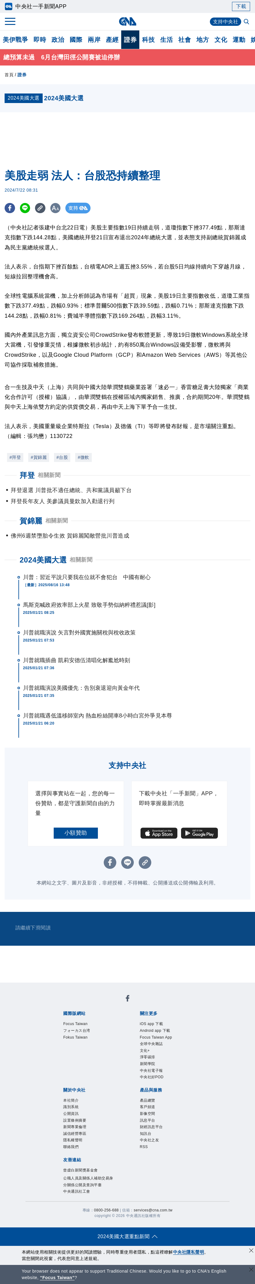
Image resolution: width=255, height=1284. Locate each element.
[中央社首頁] (127, 21)
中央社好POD (152, 1077)
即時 (39, 39)
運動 (239, 39)
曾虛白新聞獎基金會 (80, 1170)
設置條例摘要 (74, 1120)
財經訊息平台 (151, 1127)
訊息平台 (147, 1120)
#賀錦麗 (39, 457)
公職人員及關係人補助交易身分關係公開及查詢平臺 (88, 1181)
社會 (184, 39)
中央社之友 (149, 1140)
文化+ (145, 1050)
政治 (58, 39)
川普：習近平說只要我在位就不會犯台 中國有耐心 (87, 577)
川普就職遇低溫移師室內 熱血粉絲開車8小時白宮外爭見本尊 (97, 716)
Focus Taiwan (75, 1024)
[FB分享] (10, 208)
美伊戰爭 (15, 39)
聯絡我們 (71, 1147)
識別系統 (71, 1107)
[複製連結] (41, 208)
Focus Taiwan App (156, 1037)
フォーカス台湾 (76, 1031)
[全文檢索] (247, 22)
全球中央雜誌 (151, 1044)
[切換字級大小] (57, 208)
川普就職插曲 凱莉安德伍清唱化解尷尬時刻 (76, 660)
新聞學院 (147, 1064)
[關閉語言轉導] (251, 1270)
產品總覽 (147, 1100)
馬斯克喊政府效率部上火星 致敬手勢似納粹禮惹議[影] (89, 605)
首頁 (9, 75)
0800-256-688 (106, 1210)
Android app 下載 (155, 1031)
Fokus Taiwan (75, 1037)
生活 (166, 39)
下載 (241, 6)
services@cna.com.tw (153, 1210)
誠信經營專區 (74, 1133)
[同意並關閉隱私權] (251, 1251)
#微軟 (83, 457)
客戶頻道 (147, 1107)
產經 (112, 39)
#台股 (62, 457)
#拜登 (15, 457)
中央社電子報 (151, 1070)
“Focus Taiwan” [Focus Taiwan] (57, 1277)
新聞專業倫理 (74, 1127)
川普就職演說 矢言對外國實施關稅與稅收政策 (79, 633)
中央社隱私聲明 (188, 1252)
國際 (76, 39)
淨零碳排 (147, 1057)
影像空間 (147, 1114)
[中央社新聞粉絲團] (127, 1000)
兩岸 (94, 39)
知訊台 (146, 1133)
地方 (202, 39)
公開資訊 (71, 1114)
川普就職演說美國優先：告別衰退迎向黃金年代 (81, 688)
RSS (144, 1147)
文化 (220, 39)
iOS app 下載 (151, 1024)
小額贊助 (75, 833)
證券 (130, 39)
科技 (148, 39)
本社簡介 (71, 1100)
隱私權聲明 (73, 1140)
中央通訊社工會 (76, 1192)
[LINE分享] (25, 208)
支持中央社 (225, 21)
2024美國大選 (43, 560)
